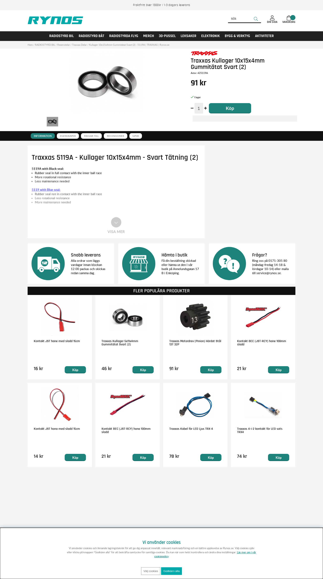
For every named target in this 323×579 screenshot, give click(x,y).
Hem (30, 45)
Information (43, 136)
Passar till (91, 136)
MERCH (148, 36)
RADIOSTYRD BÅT (91, 36)
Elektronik (210, 36)
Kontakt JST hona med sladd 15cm (57, 428)
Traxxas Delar (79, 45)
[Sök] (244, 19)
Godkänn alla (171, 571)
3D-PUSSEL (167, 36)
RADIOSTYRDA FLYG (123, 36)
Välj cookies (150, 571)
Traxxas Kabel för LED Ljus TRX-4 (191, 428)
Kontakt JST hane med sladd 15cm (57, 341)
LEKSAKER (188, 36)
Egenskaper (68, 136)
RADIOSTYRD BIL (61, 36)
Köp (75, 369)
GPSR (135, 136)
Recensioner (115, 136)
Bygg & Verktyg (237, 36)
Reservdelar (63, 45)
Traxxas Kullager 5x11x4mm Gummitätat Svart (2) (120, 342)
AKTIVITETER (264, 36)
